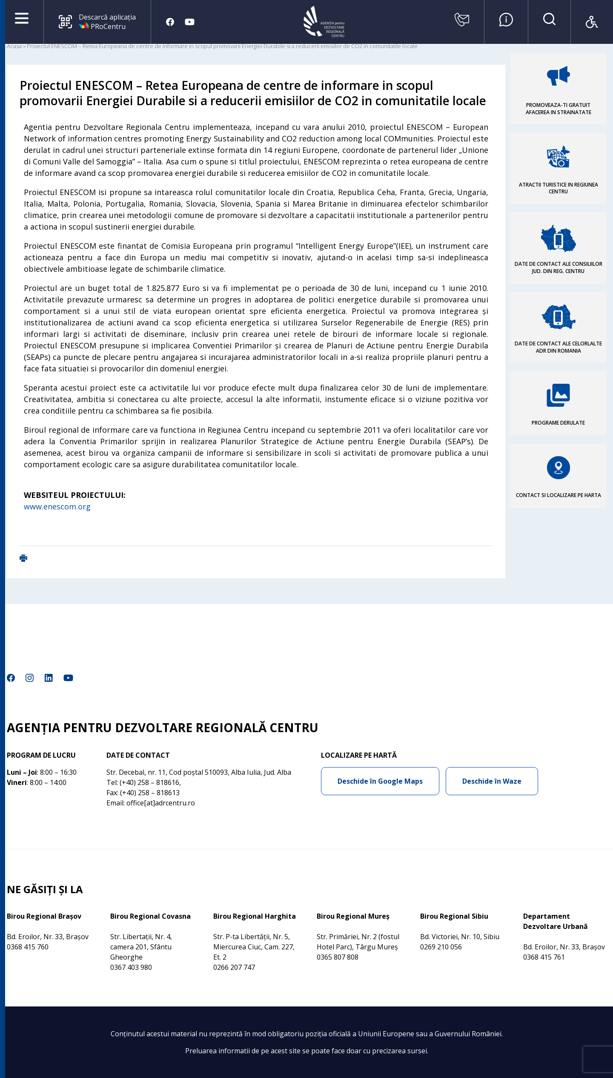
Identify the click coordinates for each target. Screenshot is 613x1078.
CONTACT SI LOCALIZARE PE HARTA (558, 495)
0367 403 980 (131, 967)
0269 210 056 (441, 947)
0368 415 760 (28, 947)
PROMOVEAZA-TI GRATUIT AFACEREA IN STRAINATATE (558, 108)
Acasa (14, 46)
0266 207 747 (234, 967)
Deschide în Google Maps (380, 781)
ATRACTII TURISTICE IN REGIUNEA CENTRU (558, 188)
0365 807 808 (337, 957)
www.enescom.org (57, 506)
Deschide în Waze (491, 781)
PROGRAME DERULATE (558, 422)
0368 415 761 (544, 957)
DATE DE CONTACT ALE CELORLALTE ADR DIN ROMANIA (558, 347)
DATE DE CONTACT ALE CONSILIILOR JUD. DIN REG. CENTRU (558, 267)
